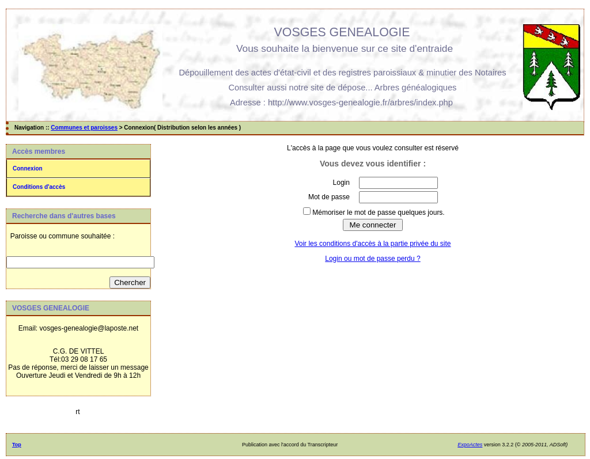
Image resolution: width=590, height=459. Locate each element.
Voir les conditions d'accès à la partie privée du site (372, 244)
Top (16, 444)
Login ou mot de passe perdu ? (372, 259)
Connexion (28, 168)
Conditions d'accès (39, 187)
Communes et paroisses (84, 127)
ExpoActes (469, 444)
